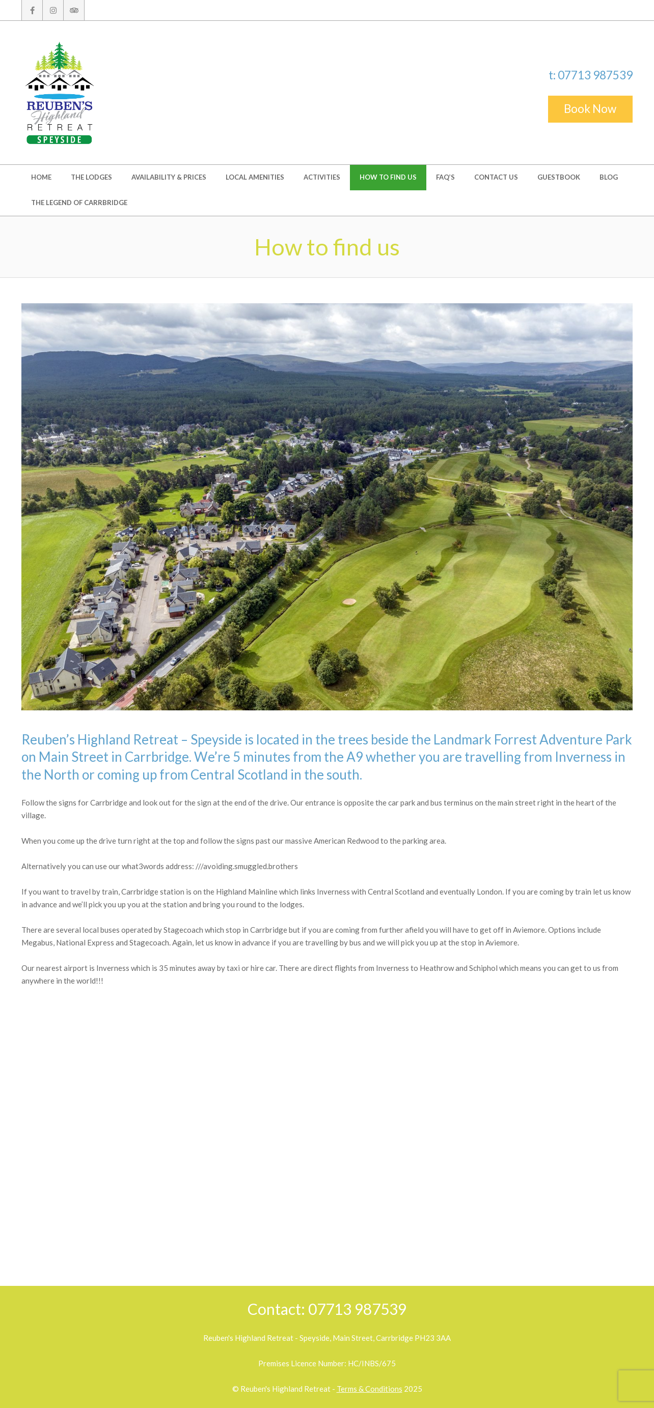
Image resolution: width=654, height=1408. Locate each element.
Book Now (590, 109)
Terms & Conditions (369, 1388)
